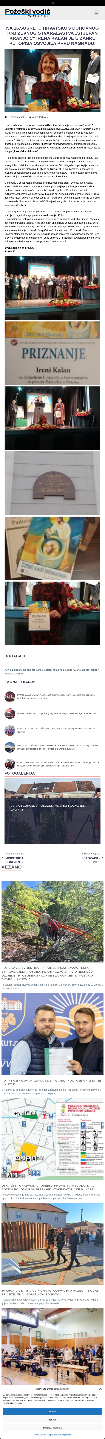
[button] (100, 1388)
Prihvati (52, 1411)
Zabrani (52, 1419)
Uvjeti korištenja (54, 1435)
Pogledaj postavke (52, 1428)
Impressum (66, 1435)
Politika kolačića (40, 1435)
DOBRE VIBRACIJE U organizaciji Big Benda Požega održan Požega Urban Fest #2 (56, 713)
